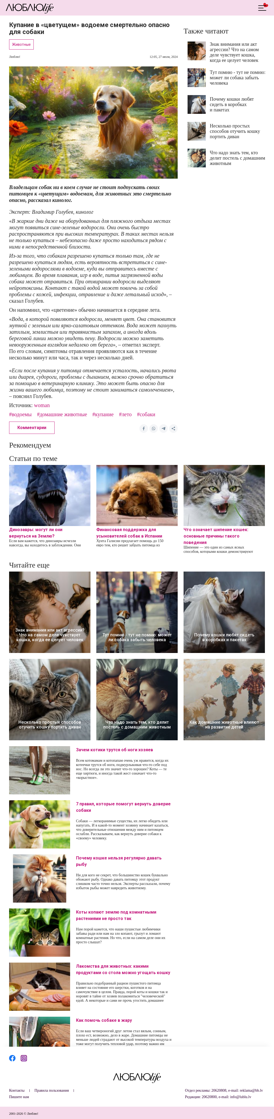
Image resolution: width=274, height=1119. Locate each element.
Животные (21, 44)
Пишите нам (19, 1097)
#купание (102, 414)
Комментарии (31, 427)
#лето (125, 414)
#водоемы (20, 414)
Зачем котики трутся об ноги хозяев (114, 749)
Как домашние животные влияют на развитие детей (224, 725)
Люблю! (14, 57)
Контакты (17, 1090)
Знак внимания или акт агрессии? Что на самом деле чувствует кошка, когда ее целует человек (234, 52)
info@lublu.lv (240, 1097)
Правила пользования (52, 1090)
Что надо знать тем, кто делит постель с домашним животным (237, 158)
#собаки (146, 414)
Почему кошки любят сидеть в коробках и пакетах (232, 104)
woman (42, 405)
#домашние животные (62, 414)
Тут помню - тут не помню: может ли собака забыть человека (237, 78)
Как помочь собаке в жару (104, 1020)
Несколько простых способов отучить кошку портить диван (235, 131)
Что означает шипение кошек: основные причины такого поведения (216, 536)
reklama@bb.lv (251, 1090)
